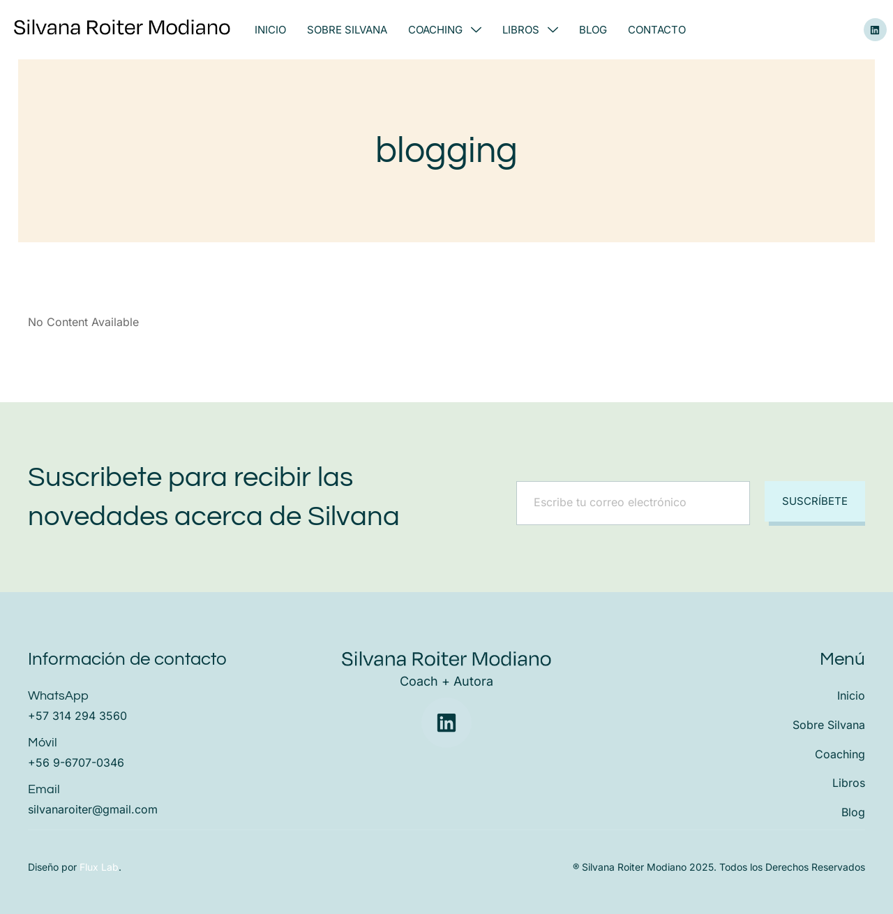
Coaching (444, 29)
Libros (530, 29)
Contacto (657, 29)
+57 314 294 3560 (77, 716)
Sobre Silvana (347, 29)
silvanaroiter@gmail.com (93, 809)
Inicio (270, 29)
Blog (593, 29)
